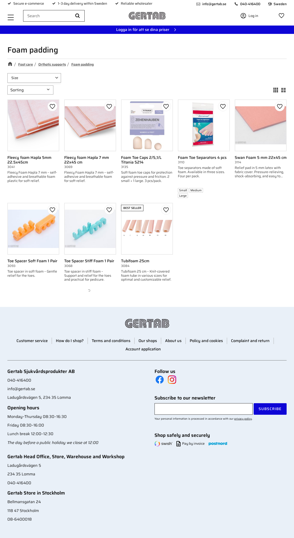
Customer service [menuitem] (32, 341)
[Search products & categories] (53, 16)
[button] (11, 18)
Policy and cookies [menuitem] (206, 341)
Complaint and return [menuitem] (250, 341)
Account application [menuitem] (143, 349)
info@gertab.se (214, 4)
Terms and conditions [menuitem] (111, 341)
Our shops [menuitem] (148, 341)
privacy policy (243, 418)
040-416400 (250, 4)
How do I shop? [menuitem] (70, 341)
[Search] (77, 16)
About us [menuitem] (173, 341)
